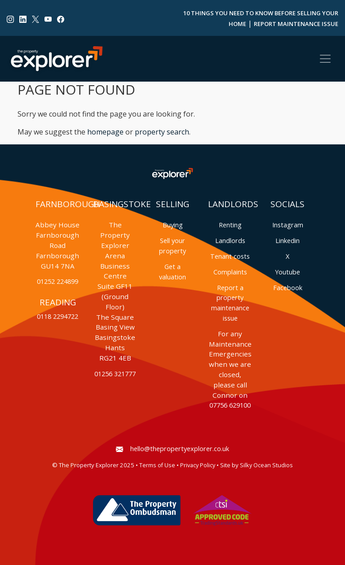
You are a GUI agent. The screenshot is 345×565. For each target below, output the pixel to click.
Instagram (287, 225)
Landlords (230, 240)
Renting (230, 225)
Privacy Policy (197, 465)
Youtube (287, 272)
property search (162, 132)
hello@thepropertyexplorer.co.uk (172, 448)
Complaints (230, 272)
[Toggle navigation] (325, 59)
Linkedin (287, 240)
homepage (105, 132)
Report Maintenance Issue (296, 24)
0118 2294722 (57, 316)
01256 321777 (115, 373)
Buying (173, 225)
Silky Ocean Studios (266, 465)
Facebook (287, 287)
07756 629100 (230, 405)
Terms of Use (157, 465)
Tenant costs (230, 256)
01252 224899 (57, 281)
